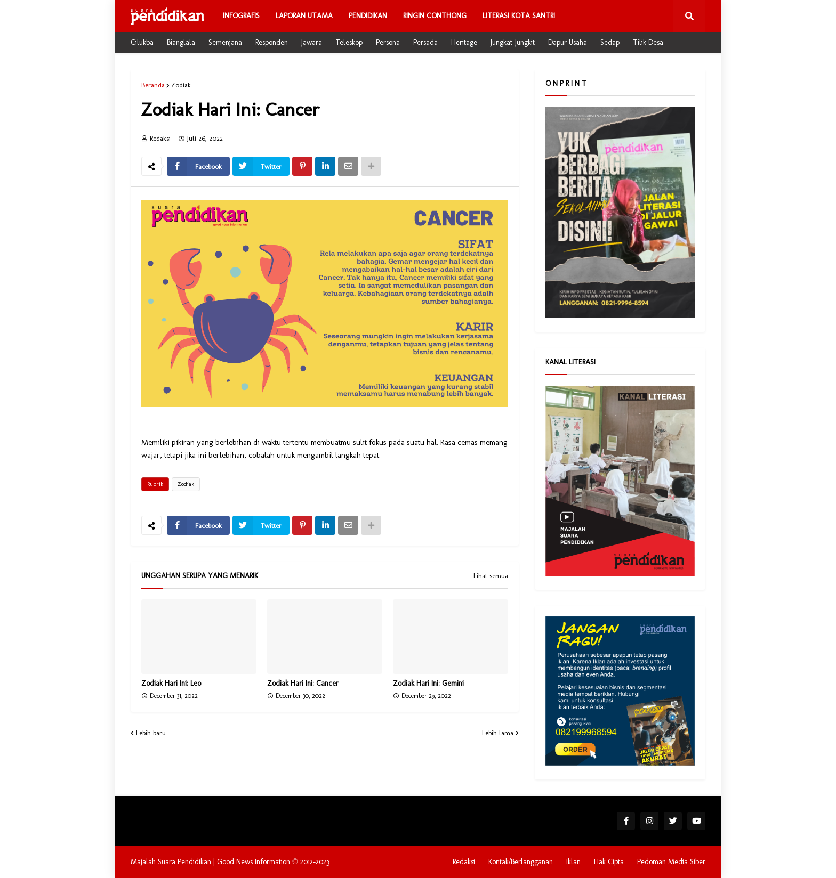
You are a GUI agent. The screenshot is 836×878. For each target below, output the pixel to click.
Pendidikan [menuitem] (368, 15)
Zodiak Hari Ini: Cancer (303, 683)
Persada (425, 42)
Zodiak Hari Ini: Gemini (428, 683)
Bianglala (181, 42)
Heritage (464, 42)
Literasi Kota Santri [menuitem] (519, 15)
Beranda (153, 85)
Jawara (311, 42)
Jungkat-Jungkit (513, 42)
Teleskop (349, 42)
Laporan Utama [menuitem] (304, 15)
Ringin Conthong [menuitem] (435, 15)
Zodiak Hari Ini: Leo (171, 683)
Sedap (610, 42)
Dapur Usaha (567, 42)
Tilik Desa (648, 42)
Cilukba (142, 42)
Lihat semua (490, 576)
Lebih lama (497, 733)
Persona (388, 42)
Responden (271, 42)
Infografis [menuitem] (241, 15)
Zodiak (181, 85)
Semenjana (225, 42)
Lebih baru (151, 733)
